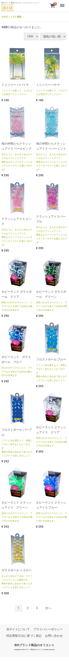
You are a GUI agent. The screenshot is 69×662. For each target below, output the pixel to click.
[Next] (48, 608)
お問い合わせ (54, 635)
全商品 (4, 16)
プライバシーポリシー (48, 629)
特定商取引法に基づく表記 (24, 635)
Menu (62, 4)
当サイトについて (18, 629)
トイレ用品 (15, 16)
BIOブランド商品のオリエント (35, 645)
